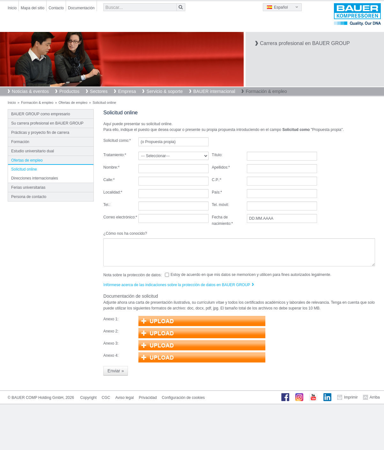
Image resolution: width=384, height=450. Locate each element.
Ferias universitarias (28, 187)
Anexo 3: (110, 343)
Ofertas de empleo (73, 102)
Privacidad (148, 397)
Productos (69, 91)
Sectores (98, 91)
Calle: (108, 180)
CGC (106, 397)
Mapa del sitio (32, 8)
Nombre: (111, 167)
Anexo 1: (110, 319)
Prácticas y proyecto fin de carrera (40, 132)
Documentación (81, 8)
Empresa (127, 91)
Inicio (12, 8)
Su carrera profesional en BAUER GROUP (47, 123)
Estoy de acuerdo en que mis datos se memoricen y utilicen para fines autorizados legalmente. (251, 274)
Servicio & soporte (164, 91)
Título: (217, 155)
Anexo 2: (110, 331)
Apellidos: (221, 167)
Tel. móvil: (220, 204)
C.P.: (216, 180)
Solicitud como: (117, 140)
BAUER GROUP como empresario (40, 114)
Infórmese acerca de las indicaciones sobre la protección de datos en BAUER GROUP (176, 285)
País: (217, 192)
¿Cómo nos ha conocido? (125, 233)
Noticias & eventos (30, 91)
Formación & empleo (266, 91)
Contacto (56, 8)
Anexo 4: (110, 355)
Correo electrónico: (120, 217)
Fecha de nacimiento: (222, 220)
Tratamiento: (114, 155)
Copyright (88, 397)
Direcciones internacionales (34, 178)
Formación (20, 142)
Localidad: (112, 192)
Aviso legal (124, 397)
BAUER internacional (214, 91)
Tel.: (106, 204)
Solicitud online (24, 169)
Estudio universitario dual (32, 151)
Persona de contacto (28, 196)
